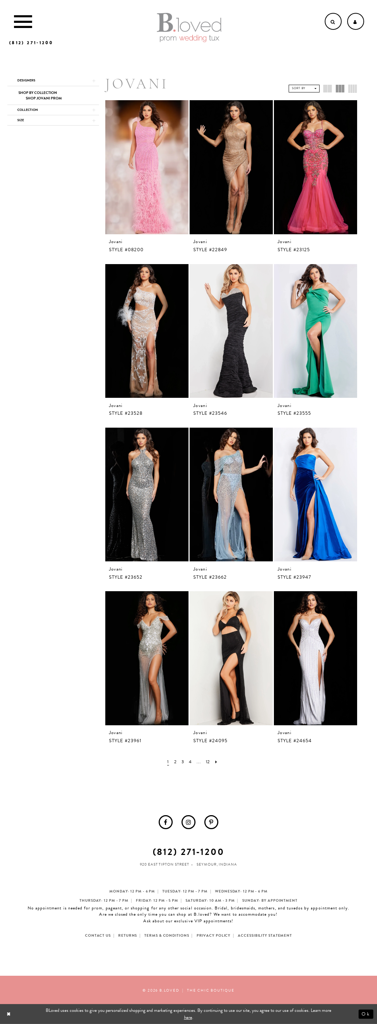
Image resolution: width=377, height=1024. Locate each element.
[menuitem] (166, 822)
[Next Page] (217, 762)
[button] (53, 81)
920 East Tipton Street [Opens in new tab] (164, 864)
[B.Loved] (189, 27)
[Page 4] (190, 762)
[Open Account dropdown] (355, 21)
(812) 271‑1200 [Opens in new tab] (189, 852)
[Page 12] (209, 762)
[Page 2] (174, 762)
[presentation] (146, 167)
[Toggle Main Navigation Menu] (23, 21)
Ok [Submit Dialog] (366, 1014)
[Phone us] (31, 42)
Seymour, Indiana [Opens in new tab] (217, 864)
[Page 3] (182, 762)
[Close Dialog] (9, 1014)
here (188, 1017)
